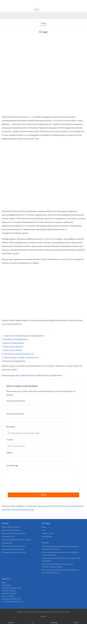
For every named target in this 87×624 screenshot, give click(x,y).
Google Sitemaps (46, 612)
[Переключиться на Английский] (31, 506)
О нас (36, 9)
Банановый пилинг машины (11, 530)
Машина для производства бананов (14, 533)
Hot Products (66, 612)
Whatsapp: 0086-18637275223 (11, 599)
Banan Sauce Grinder (13, 350)
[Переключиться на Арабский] (6, 510)
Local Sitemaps (57, 612)
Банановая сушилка (8, 536)
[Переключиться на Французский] (43, 506)
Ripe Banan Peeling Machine (16, 339)
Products (45, 542)
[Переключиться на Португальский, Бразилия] (72, 506)
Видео (27, 9)
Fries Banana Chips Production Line (19, 354)
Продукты (17, 9)
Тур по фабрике (47, 536)
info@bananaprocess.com (14, 602)
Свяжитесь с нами (50, 9)
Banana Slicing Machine (14, 343)
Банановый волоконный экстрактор (14, 552)
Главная (5, 9)
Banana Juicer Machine (13, 346)
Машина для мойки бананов (11, 527)
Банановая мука (7, 543)
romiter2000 (10, 596)
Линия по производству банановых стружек (16, 540)
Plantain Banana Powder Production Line (21, 357)
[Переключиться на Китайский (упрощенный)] (22, 510)
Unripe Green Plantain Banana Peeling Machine (24, 336)
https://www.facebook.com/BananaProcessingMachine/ (38, 375)
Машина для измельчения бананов (13, 546)
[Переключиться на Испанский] (55, 506)
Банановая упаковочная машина (13, 549)
